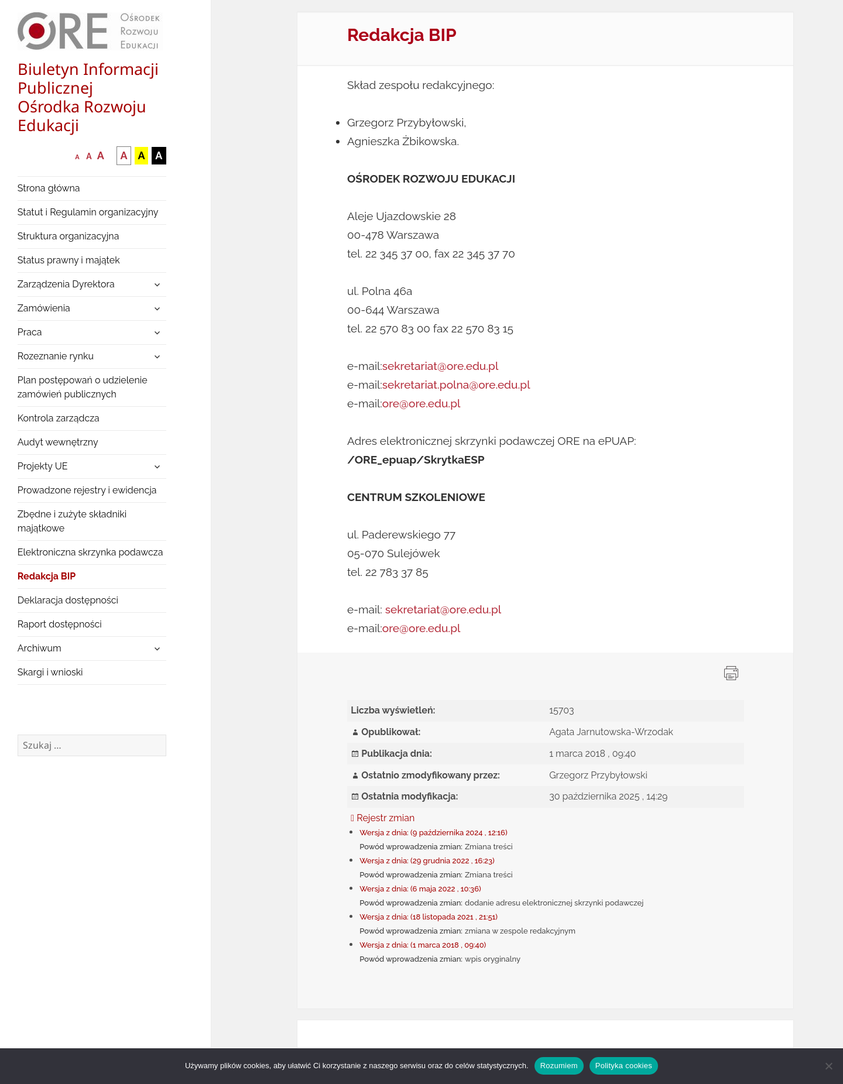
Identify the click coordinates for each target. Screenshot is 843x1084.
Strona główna (49, 188)
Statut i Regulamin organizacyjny (88, 212)
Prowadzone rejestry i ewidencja (87, 490)
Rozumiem (559, 1065)
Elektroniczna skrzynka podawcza (90, 552)
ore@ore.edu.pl (421, 403)
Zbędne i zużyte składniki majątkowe (72, 521)
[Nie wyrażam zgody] (828, 1066)
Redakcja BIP (47, 576)
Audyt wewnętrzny (58, 442)
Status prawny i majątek (69, 260)
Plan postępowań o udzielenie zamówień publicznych (83, 387)
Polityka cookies (623, 1065)
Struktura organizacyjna (68, 236)
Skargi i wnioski (50, 672)
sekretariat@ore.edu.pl (440, 365)
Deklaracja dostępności (68, 600)
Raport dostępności (60, 624)
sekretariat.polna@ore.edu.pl (456, 384)
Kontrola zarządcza (59, 418)
